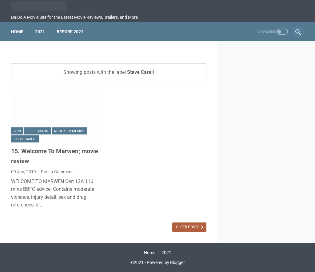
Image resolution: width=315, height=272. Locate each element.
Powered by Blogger (166, 262)
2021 (40, 31)
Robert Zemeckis (69, 131)
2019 (17, 131)
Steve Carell (25, 139)
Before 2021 (70, 31)
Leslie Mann (37, 131)
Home (17, 31)
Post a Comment (57, 171)
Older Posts (188, 227)
